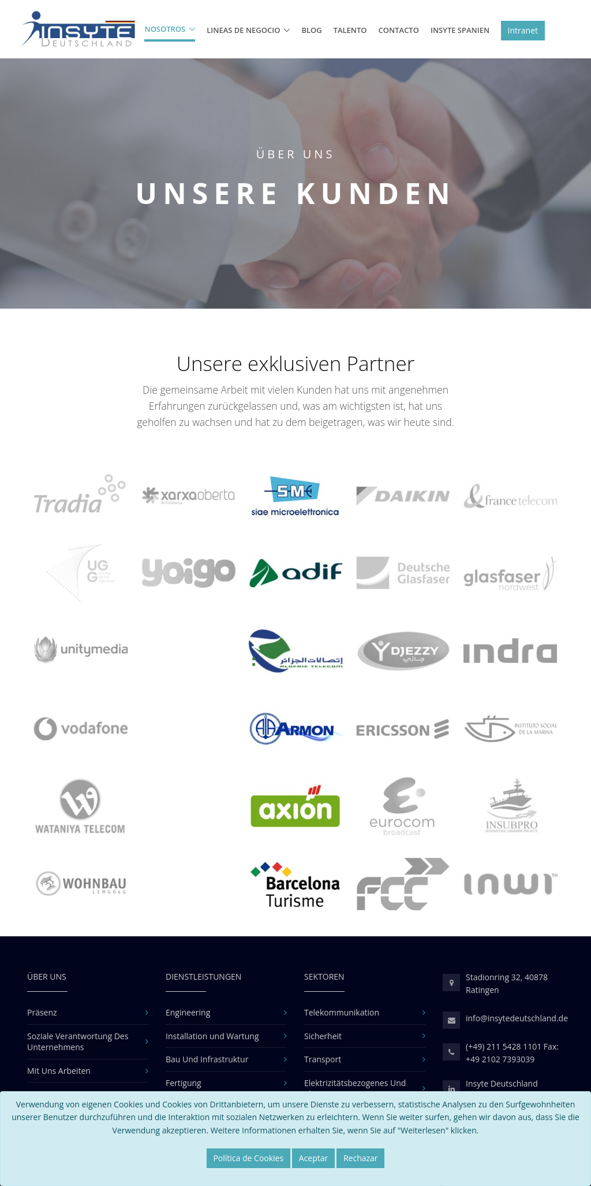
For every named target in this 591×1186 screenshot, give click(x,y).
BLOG (311, 30)
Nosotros (164, 29)
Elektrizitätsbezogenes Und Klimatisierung (355, 1088)
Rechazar (360, 1157)
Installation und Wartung (212, 1036)
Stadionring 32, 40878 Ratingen (507, 983)
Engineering (188, 1012)
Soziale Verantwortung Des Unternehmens (77, 1042)
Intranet (523, 30)
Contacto (399, 30)
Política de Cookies (248, 1157)
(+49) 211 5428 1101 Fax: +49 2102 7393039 (512, 1053)
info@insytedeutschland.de (517, 1018)
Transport (322, 1059)
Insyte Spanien (460, 30)
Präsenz (42, 1012)
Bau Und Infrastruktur (207, 1059)
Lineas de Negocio (243, 30)
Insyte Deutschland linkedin (502, 1090)
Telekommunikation (341, 1012)
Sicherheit (323, 1036)
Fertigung (183, 1082)
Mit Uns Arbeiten (59, 1070)
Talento (350, 30)
